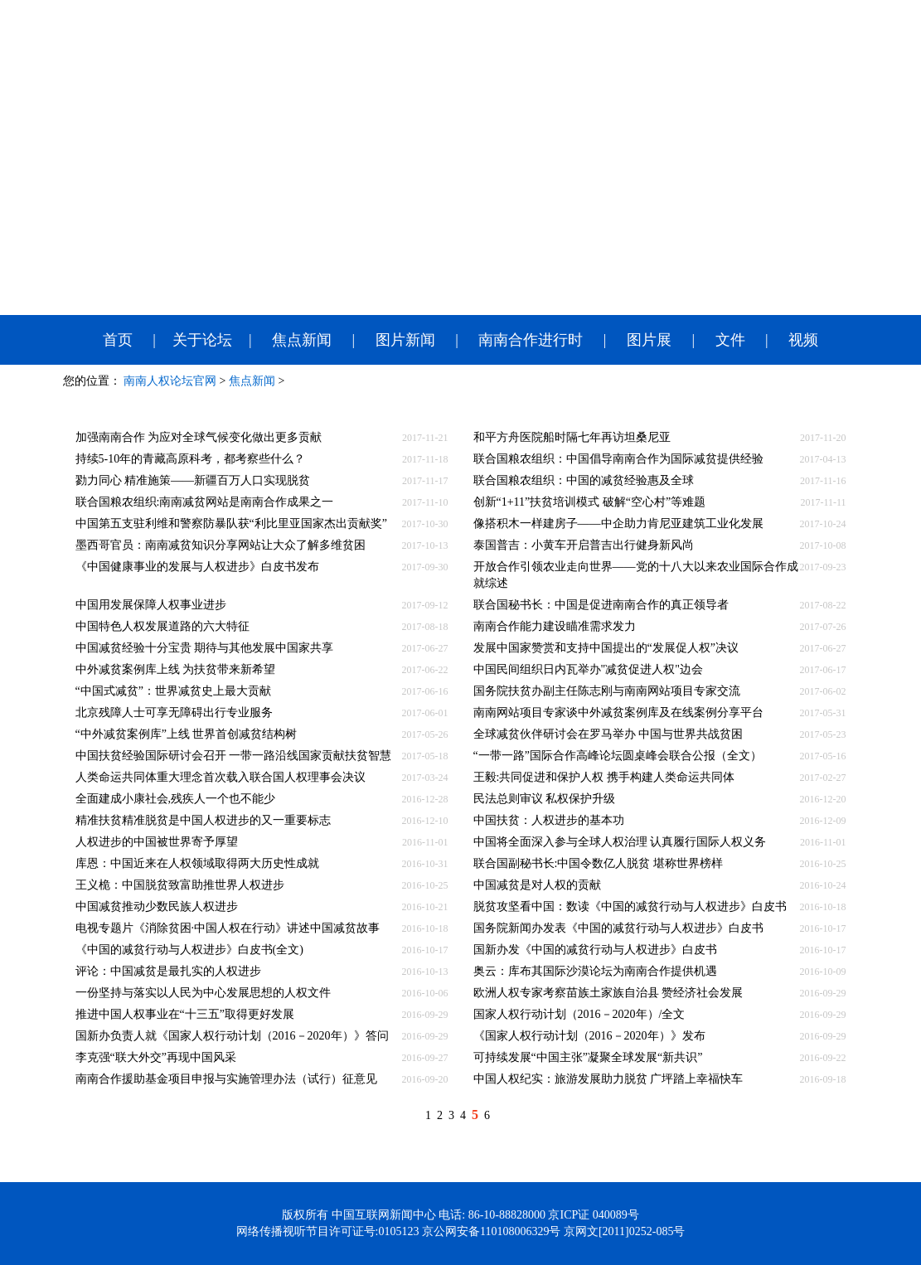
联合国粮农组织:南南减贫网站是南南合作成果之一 (204, 502)
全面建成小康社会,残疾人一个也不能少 (175, 798)
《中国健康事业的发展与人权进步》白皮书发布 (197, 566)
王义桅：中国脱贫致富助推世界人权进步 (179, 885)
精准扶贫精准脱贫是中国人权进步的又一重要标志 (203, 820)
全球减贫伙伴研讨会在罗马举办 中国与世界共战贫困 (608, 734)
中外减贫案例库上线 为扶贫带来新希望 (175, 669)
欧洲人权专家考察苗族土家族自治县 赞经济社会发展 (608, 992)
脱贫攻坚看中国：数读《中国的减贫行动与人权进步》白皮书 (630, 906)
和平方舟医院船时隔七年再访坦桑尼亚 (572, 437)
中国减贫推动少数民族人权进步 (156, 906)
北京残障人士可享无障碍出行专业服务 (174, 712)
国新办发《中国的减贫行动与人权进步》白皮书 (595, 949)
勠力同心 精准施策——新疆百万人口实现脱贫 (193, 480)
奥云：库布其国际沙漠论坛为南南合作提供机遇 (595, 971)
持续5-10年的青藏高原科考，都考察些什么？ (190, 459)
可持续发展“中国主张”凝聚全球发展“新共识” (588, 1057)
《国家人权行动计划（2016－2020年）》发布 (589, 1036)
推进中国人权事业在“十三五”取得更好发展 (184, 1014)
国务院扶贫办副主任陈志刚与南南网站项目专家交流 (606, 691)
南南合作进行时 (530, 340)
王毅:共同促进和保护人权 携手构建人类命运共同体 (603, 777)
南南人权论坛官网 (170, 381)
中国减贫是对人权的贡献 (537, 885)
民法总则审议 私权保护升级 (544, 798)
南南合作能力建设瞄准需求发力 (554, 626)
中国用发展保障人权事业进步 (150, 605)
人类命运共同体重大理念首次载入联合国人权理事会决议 (220, 777)
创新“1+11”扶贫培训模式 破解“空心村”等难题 (589, 502)
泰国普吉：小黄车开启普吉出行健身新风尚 (583, 545)
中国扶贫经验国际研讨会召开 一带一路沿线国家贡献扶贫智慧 (233, 755)
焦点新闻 (302, 340)
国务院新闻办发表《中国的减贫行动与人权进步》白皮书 (618, 928)
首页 (118, 340)
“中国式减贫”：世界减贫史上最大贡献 (173, 691)
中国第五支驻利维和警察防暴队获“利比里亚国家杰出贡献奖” (231, 523)
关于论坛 (202, 340)
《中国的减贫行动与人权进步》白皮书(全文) (189, 949)
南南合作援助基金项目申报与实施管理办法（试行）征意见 (226, 1079)
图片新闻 (405, 340)
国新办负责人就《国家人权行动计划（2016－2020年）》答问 (232, 1036)
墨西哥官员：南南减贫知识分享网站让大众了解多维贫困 (220, 545)
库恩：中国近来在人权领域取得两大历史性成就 (197, 863)
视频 (803, 340)
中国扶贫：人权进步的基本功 (548, 820)
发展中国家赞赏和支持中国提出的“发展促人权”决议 (606, 648)
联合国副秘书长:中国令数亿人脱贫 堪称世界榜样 (598, 863)
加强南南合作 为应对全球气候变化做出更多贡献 (198, 437)
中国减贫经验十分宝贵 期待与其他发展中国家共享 (204, 648)
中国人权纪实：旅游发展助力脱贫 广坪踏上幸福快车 (608, 1079)
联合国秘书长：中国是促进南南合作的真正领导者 (601, 605)
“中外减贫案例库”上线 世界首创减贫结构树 (186, 734)
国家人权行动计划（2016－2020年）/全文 (579, 1014)
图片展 (649, 340)
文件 (730, 340)
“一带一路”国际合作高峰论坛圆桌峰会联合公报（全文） (617, 755)
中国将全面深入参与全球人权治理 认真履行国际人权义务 (620, 842)
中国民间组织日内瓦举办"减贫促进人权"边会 (588, 669)
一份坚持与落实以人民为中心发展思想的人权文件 (203, 992)
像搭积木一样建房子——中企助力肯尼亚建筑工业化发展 (618, 523)
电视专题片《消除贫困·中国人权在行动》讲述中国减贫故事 (228, 928)
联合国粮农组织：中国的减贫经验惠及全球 (583, 480)
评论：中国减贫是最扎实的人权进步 (168, 971)
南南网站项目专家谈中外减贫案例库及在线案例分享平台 (618, 712)
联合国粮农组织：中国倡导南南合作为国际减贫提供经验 (618, 459)
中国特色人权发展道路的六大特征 (162, 626)
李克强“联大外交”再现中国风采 (155, 1057)
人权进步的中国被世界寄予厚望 (156, 842)
